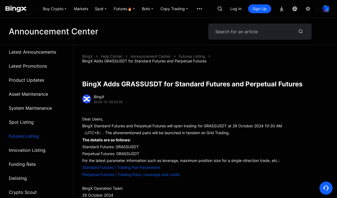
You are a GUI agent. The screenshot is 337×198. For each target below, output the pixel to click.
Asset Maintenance (28, 94)
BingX (87, 56)
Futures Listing (24, 136)
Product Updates (26, 80)
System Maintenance (30, 108)
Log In (236, 8)
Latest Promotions (28, 66)
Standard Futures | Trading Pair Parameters (121, 167)
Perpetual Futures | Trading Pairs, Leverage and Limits (131, 174)
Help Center (111, 56)
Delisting (18, 178)
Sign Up (260, 8)
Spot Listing (21, 122)
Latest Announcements (32, 52)
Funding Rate (22, 164)
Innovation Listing (27, 150)
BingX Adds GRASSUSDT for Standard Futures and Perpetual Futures (144, 61)
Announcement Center (151, 56)
